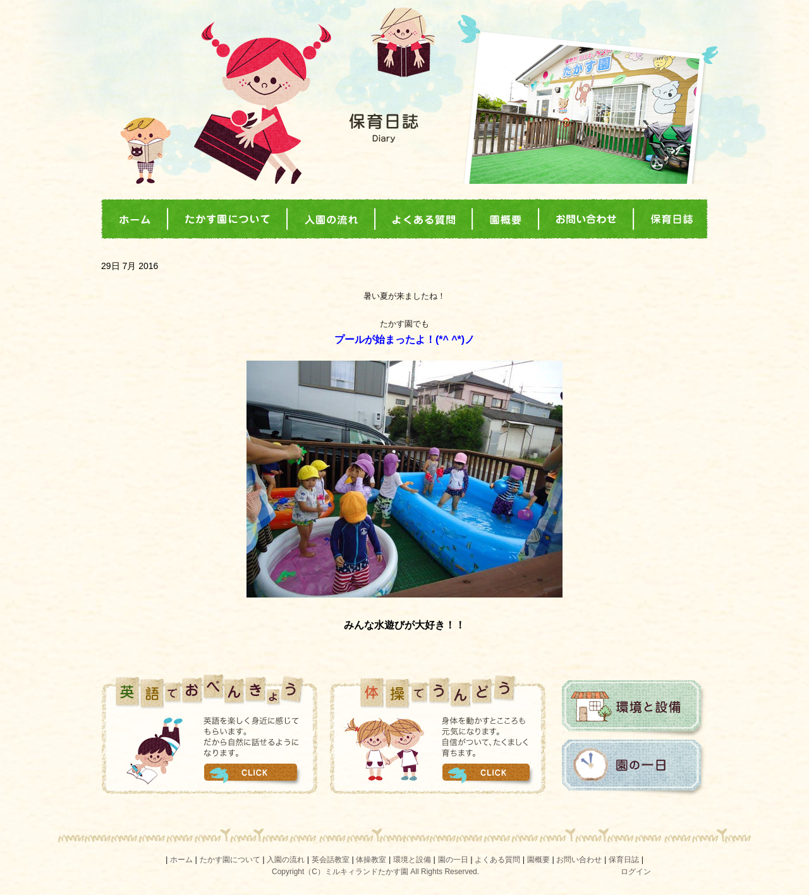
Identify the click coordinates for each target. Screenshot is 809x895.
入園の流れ (286, 859)
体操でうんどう (438, 734)
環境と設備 (634, 708)
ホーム (181, 859)
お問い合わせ (579, 859)
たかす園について (230, 859)
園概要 (538, 859)
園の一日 (634, 768)
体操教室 (371, 859)
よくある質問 (497, 859)
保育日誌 (624, 859)
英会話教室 (331, 859)
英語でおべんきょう (209, 734)
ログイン (636, 871)
